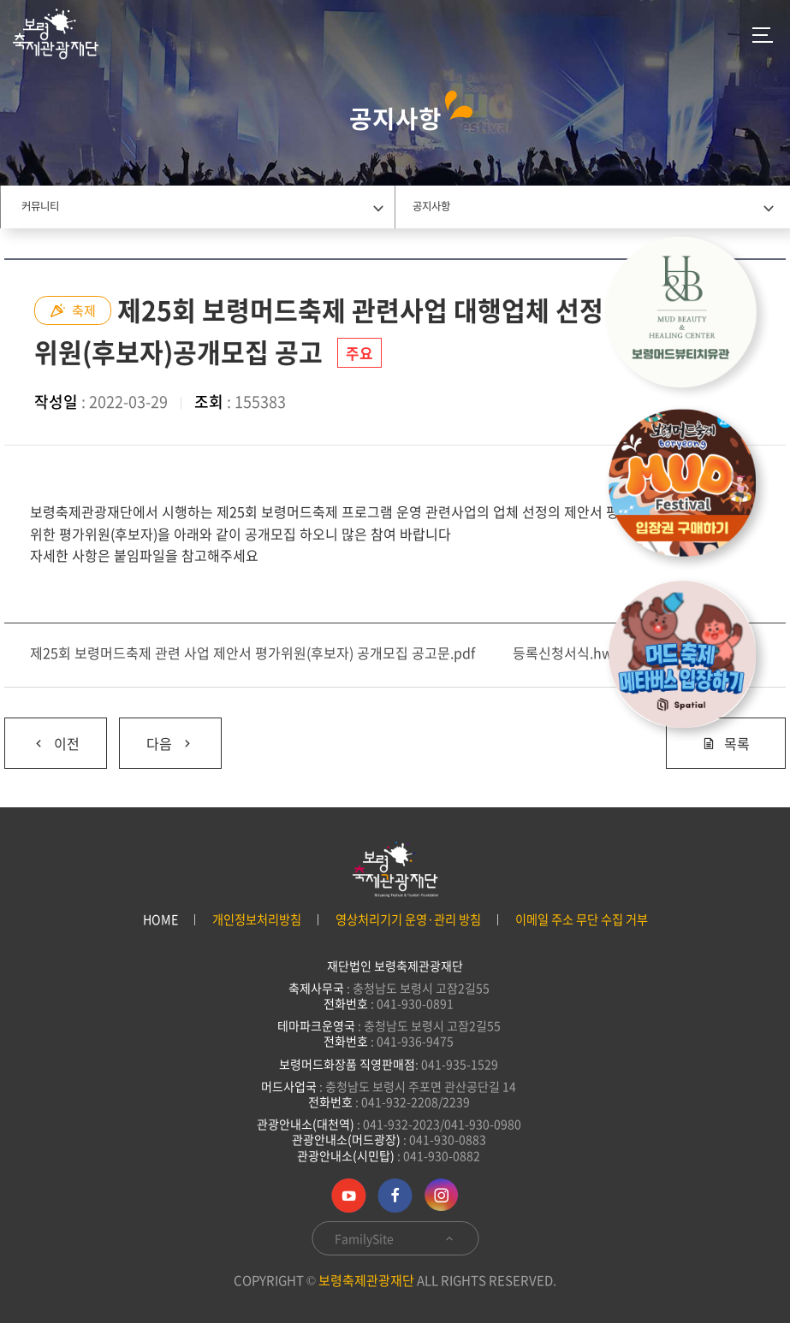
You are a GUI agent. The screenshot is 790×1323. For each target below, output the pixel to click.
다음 (156, 735)
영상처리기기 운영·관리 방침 (408, 920)
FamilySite (395, 1238)
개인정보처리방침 (256, 920)
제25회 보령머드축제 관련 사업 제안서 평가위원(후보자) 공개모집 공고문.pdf (252, 652)
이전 (42, 735)
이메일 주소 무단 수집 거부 (581, 920)
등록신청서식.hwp (567, 652)
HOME (160, 920)
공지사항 (431, 206)
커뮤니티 (40, 206)
